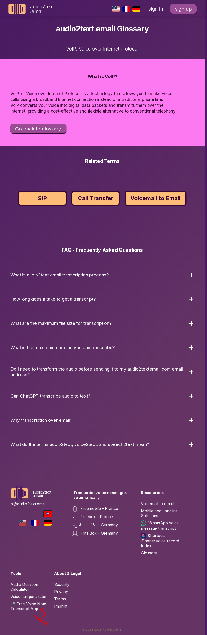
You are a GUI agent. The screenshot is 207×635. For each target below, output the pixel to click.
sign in (155, 9)
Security (61, 584)
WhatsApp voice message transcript (160, 525)
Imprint (60, 606)
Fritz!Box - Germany (95, 533)
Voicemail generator (28, 596)
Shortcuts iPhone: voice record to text (160, 540)
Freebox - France (93, 517)
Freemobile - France (95, 509)
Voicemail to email (157, 503)
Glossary (149, 553)
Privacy (61, 591)
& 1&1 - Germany (95, 525)
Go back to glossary (38, 129)
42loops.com (112, 629)
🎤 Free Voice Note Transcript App (29, 606)
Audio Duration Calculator (24, 587)
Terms (60, 599)
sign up (183, 9)
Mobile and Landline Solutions (159, 513)
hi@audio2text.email (28, 503)
